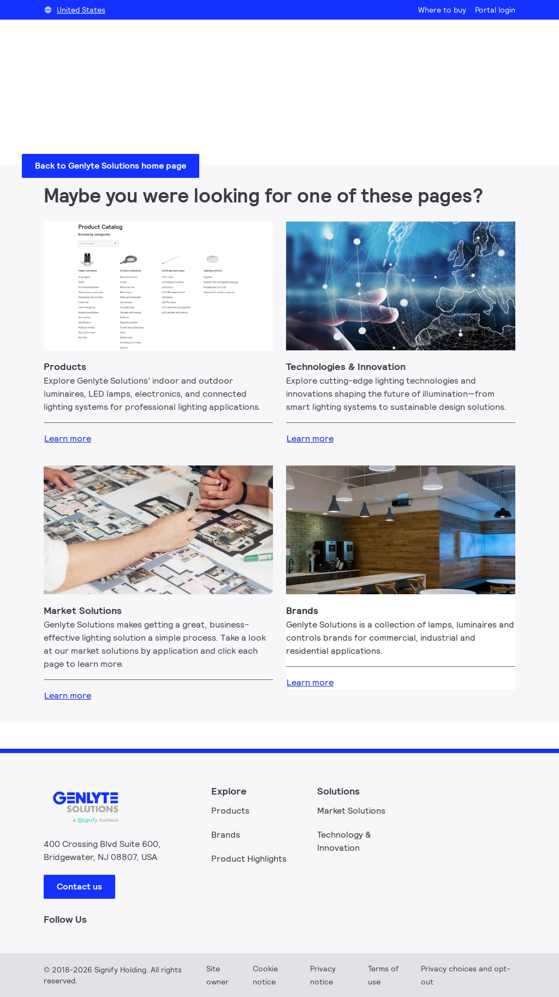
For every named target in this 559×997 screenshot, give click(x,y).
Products (230, 810)
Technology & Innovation (344, 841)
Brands (225, 834)
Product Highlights (249, 858)
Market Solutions (351, 810)
